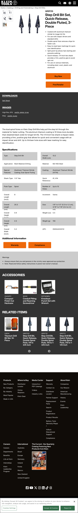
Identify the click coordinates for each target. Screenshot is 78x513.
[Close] (74, 502)
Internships (7, 463)
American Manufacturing (65, 392)
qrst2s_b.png (12, 116)
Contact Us (50, 388)
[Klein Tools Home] (8, 4)
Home (3, 8)
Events (62, 401)
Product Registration (50, 412)
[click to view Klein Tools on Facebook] (27, 488)
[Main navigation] (74, 3)
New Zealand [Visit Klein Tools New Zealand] (22, 474)
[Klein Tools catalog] (43, 446)
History (63, 397)
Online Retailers (21, 391)
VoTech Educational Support (50, 432)
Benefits (6, 455)
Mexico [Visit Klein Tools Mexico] (20, 470)
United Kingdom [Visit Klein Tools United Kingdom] (24, 478)
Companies (64, 384)
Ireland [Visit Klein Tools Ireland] (20, 463)
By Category (8, 388)
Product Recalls (52, 417)
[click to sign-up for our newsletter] (65, 3)
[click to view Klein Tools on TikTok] (47, 488)
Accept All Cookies (51, 509)
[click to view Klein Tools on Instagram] (39, 488)
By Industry (7, 391)
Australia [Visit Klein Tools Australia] (21, 448)
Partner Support (52, 397)
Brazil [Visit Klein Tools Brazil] (20, 451)
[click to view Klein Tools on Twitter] (35, 488)
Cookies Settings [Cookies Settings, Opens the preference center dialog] (9, 509)
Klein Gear (22, 396)
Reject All (67, 509)
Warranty (15, 245)
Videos (34, 390)
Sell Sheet (6, 100)
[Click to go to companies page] (69, 3)
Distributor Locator (21, 385)
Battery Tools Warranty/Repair (52, 423)
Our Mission (64, 388)
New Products (8, 384)
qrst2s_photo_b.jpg (22, 112)
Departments (8, 451)
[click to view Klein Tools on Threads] (50, 488)
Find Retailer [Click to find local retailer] (58, 84)
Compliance (40, 245)
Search (48, 407)
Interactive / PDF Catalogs (37, 385)
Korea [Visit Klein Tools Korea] (20, 466)
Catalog (10, 8)
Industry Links (37, 394)
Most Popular (8, 395)
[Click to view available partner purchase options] (58, 76)
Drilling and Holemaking (24, 8)
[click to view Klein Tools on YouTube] (31, 488)
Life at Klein (7, 459)
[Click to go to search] (59, 3)
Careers (6, 448)
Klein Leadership (64, 406)
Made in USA (8, 399)
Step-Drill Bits (40, 8)
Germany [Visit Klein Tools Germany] (21, 459)
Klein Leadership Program (7, 469)
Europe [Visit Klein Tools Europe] (20, 455)
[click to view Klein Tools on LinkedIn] (43, 488)
